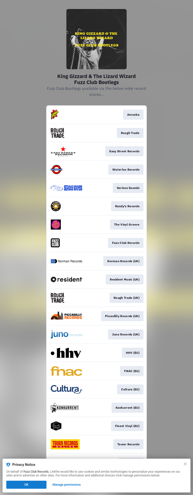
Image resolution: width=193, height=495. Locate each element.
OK (26, 484)
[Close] (185, 464)
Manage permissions (67, 484)
